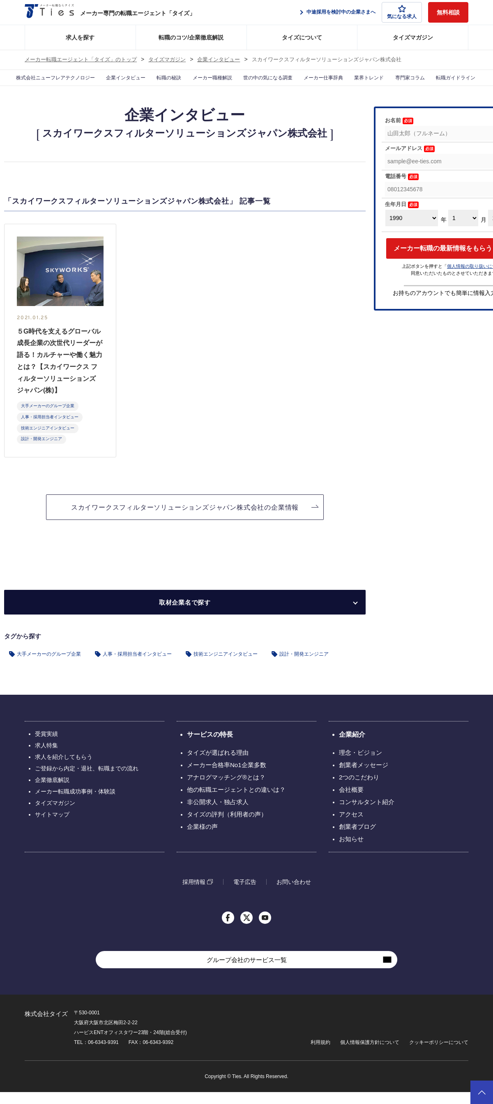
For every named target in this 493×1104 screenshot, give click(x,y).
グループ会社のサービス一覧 (247, 971)
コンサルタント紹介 (366, 813)
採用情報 (193, 894)
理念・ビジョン (360, 764)
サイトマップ (52, 826)
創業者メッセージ (363, 776)
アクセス (351, 826)
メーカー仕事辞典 (323, 84)
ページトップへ (481, 1092)
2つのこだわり (359, 789)
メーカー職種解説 (208, 84)
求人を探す (80, 37)
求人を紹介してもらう (63, 768)
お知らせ (351, 850)
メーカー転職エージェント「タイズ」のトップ (81, 60)
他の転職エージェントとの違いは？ (236, 801)
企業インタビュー (218, 60)
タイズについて (302, 37)
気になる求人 (402, 12)
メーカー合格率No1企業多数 (226, 776)
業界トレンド (371, 84)
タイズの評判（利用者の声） (227, 826)
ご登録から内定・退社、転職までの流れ (86, 780)
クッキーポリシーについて (438, 1054)
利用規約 (320, 1054)
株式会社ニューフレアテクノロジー (42, 84)
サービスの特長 (210, 746)
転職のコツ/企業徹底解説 (191, 37)
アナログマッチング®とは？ (226, 789)
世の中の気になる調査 (267, 84)
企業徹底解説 (52, 792)
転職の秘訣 (163, 84)
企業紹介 (352, 746)
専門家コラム (415, 84)
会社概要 (351, 801)
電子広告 (244, 894)
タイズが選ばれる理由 (218, 764)
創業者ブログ (357, 838)
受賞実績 (46, 745)
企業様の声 (202, 838)
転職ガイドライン (465, 84)
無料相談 (448, 12)
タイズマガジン (413, 37)
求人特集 (46, 757)
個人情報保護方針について (369, 1054)
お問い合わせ (293, 894)
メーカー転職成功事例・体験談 (75, 803)
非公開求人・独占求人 (218, 813)
